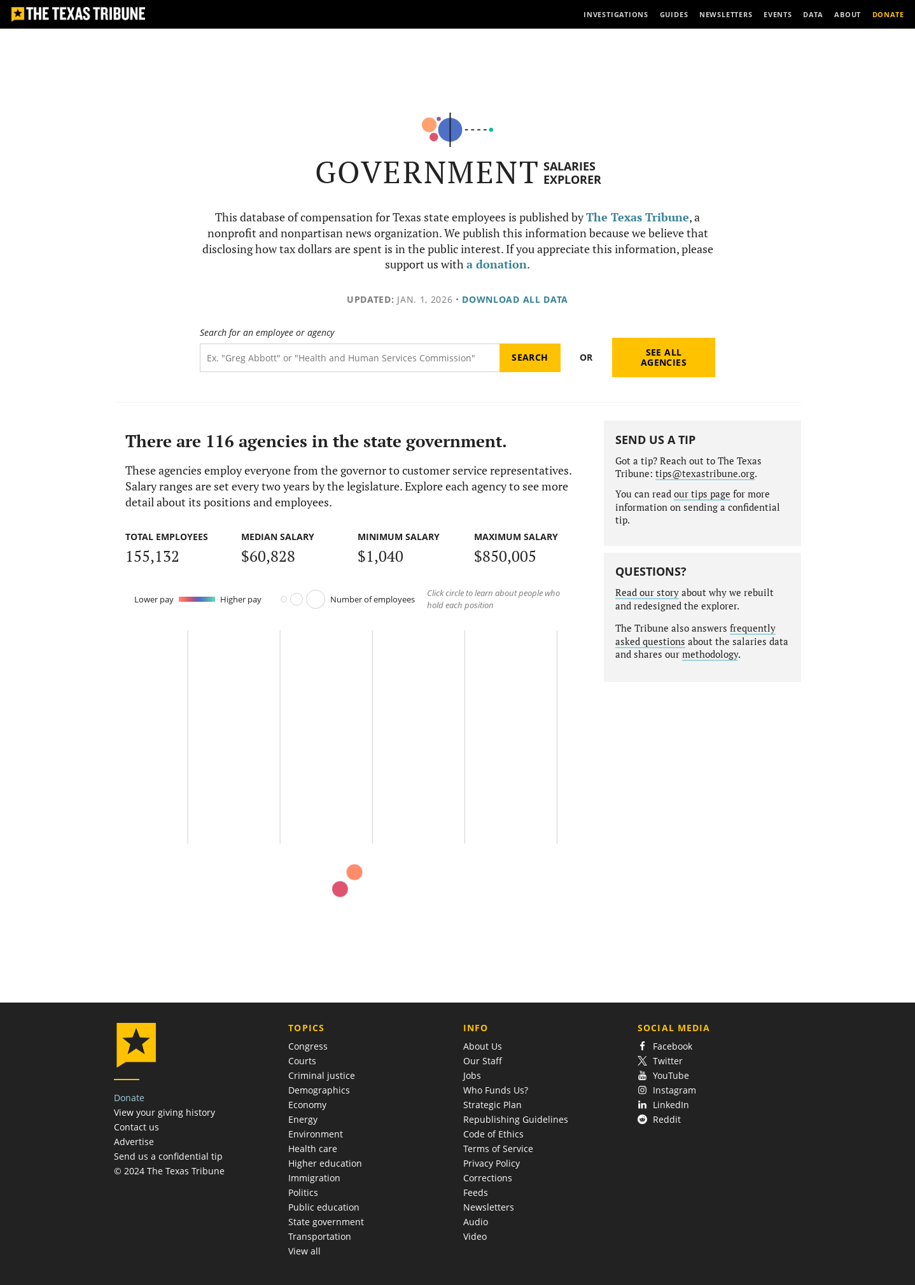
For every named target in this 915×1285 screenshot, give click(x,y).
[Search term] (349, 358)
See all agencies (664, 357)
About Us (482, 1046)
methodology (710, 654)
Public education (324, 1207)
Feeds (475, 1192)
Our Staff (482, 1061)
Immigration (314, 1178)
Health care (312, 1149)
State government (326, 1222)
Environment (315, 1134)
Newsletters (488, 1207)
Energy (303, 1119)
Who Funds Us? (495, 1090)
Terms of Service (498, 1149)
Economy (307, 1105)
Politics (303, 1192)
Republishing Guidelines (515, 1119)
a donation (496, 264)
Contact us (136, 1127)
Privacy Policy (491, 1163)
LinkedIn (663, 1105)
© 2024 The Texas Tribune (169, 1171)
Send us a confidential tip (168, 1156)
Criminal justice (321, 1075)
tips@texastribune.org (705, 474)
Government (427, 172)
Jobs (472, 1075)
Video (475, 1236)
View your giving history (164, 1112)
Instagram (667, 1090)
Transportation (319, 1236)
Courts (302, 1061)
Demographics (319, 1090)
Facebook (665, 1046)
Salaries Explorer (572, 172)
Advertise (134, 1142)
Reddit (659, 1119)
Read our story (647, 593)
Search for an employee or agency (267, 333)
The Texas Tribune (637, 217)
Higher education (325, 1163)
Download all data (515, 299)
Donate (129, 1098)
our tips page (702, 494)
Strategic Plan (492, 1105)
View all (304, 1251)
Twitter (660, 1061)
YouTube (663, 1075)
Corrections (487, 1178)
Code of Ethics (493, 1134)
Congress (308, 1046)
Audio (475, 1222)
